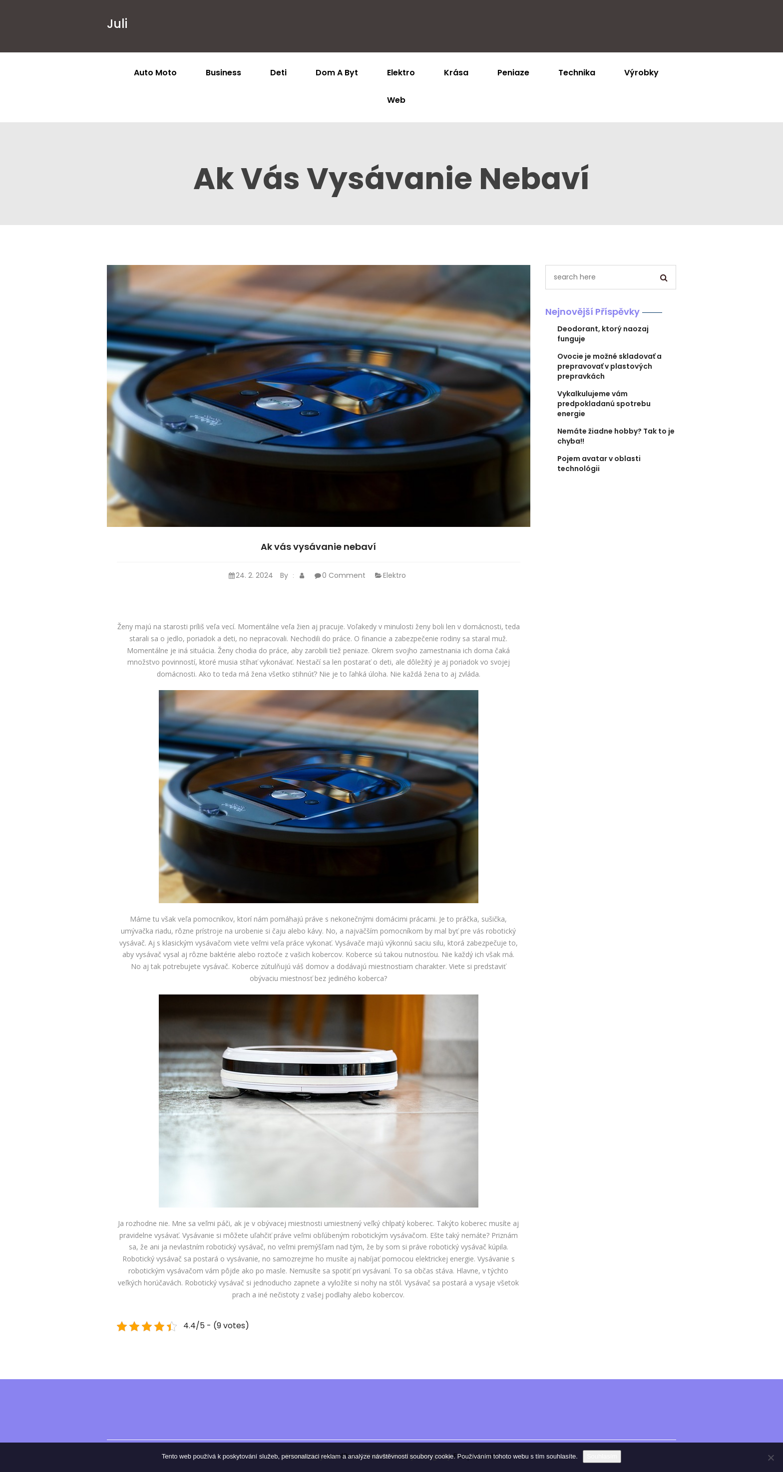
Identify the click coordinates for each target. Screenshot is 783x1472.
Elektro (401, 72)
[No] (771, 1458)
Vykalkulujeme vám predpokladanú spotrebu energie (604, 404)
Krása (456, 72)
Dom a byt (337, 72)
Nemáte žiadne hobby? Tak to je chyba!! (616, 436)
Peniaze (513, 72)
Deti (278, 72)
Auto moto (155, 72)
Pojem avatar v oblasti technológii (599, 464)
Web (396, 100)
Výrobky (641, 72)
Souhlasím (602, 1456)
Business (223, 72)
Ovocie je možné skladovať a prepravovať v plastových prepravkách (609, 366)
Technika (576, 72)
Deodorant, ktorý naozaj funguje (603, 334)
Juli (117, 23)
